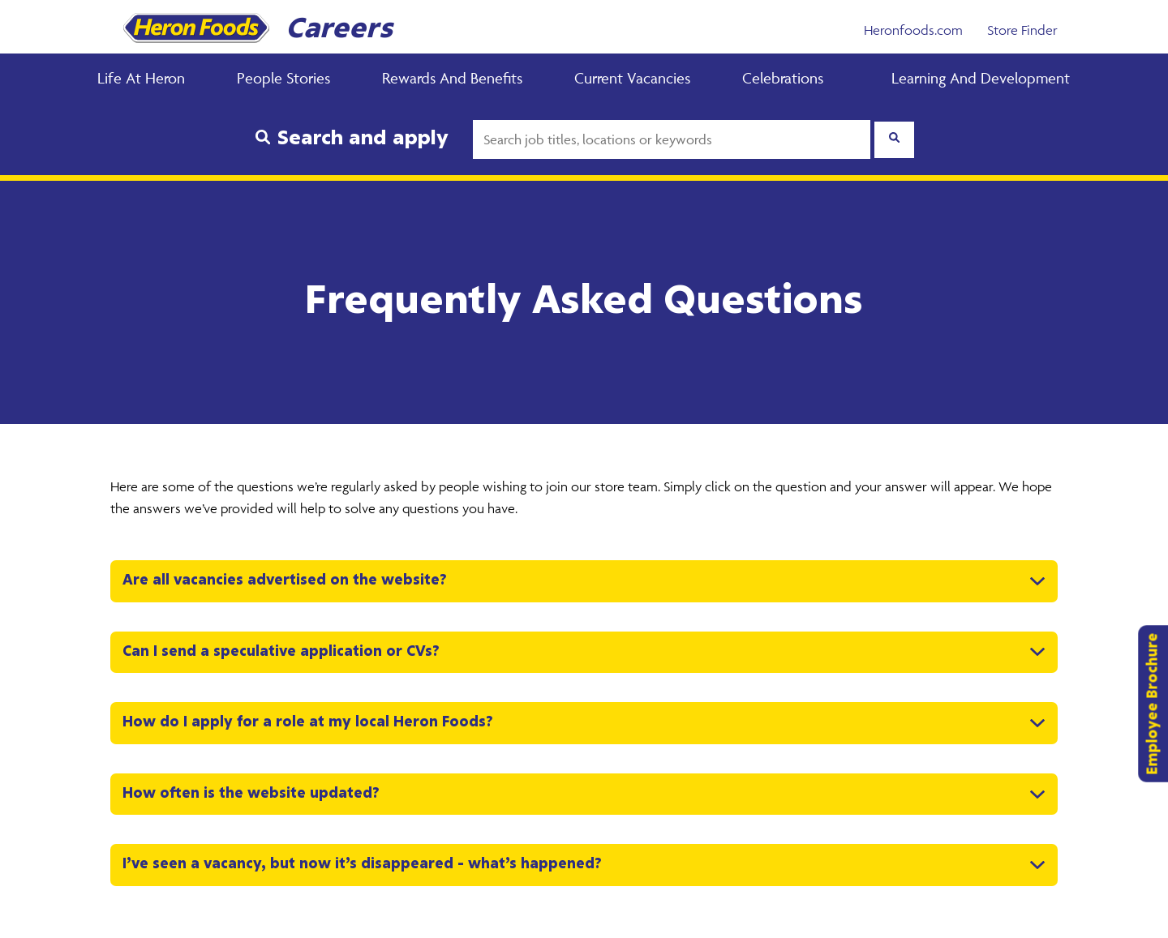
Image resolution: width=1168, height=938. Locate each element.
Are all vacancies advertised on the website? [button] (284, 580)
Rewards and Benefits (452, 78)
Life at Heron (141, 78)
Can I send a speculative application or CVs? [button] (281, 652)
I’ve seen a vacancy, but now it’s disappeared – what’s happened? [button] (362, 864)
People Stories (283, 78)
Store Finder (1022, 30)
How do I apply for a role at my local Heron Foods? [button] (307, 722)
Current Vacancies (632, 78)
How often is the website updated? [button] (251, 793)
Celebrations (782, 78)
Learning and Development (980, 78)
